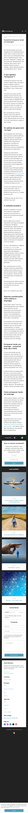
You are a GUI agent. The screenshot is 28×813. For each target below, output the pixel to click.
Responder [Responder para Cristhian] (21, 612)
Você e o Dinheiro (7, 712)
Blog (5, 692)
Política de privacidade (9, 673)
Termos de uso (7, 672)
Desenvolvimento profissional (13, 36)
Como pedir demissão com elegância (14, 534)
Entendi (14, 810)
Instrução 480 (12, 247)
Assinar (14, 463)
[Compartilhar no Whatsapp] (22, 438)
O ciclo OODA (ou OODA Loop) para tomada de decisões (14, 501)
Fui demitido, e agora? (14, 567)
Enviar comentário (14, 655)
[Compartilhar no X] (18, 438)
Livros (5, 701)
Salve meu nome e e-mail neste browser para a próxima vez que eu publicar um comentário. (13, 637)
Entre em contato (7, 679)
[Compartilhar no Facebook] (15, 438)
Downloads (6, 705)
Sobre (5, 685)
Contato (5, 695)
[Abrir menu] (22, 31)
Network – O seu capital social (14, 600)
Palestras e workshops (8, 689)
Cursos (5, 708)
